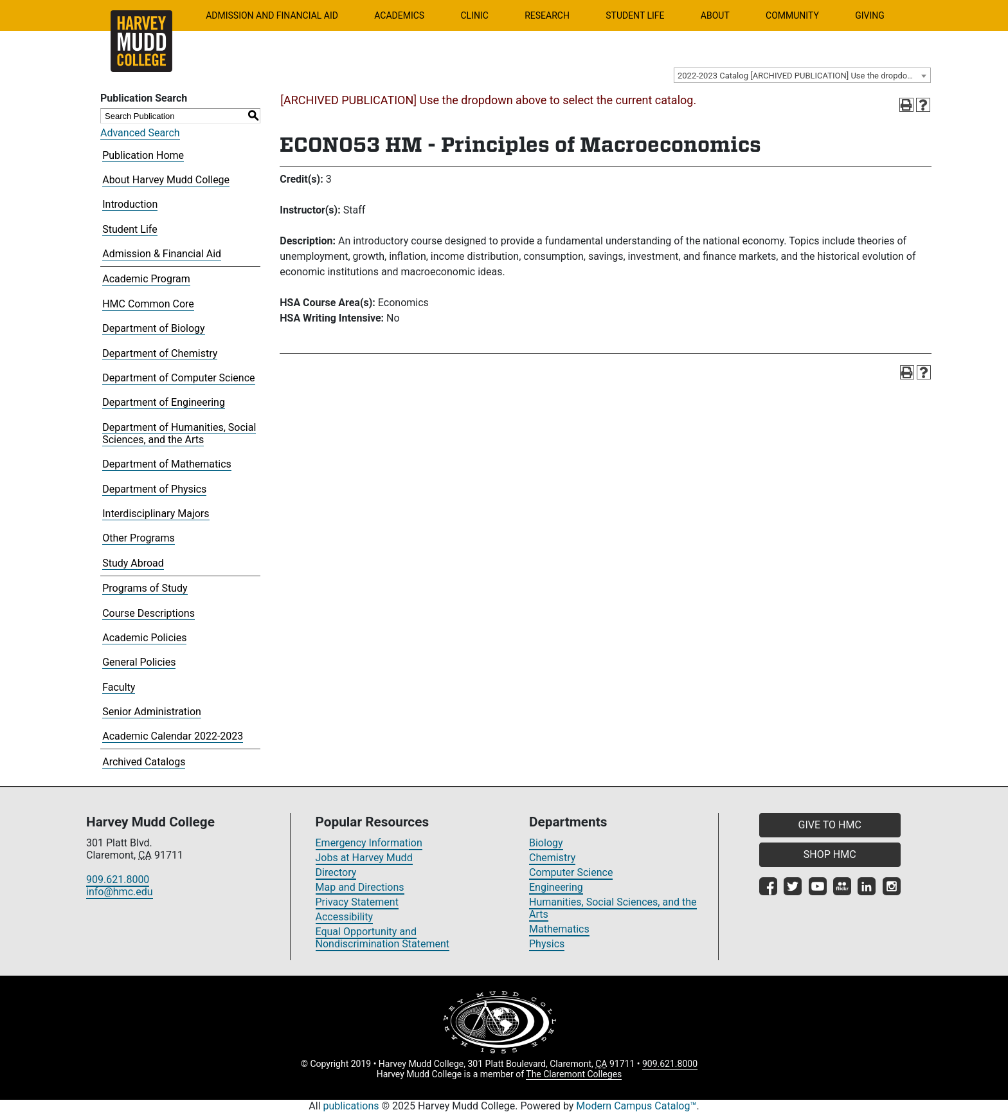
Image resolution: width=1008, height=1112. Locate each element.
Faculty (118, 687)
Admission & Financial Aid (161, 254)
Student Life (635, 15)
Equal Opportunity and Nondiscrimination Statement (383, 937)
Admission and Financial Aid (272, 15)
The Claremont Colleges (574, 1074)
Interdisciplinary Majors (155, 513)
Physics (546, 944)
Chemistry (552, 858)
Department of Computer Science (178, 378)
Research (547, 15)
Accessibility (345, 917)
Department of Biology (153, 328)
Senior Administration (151, 712)
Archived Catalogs (143, 762)
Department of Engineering (163, 402)
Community (792, 15)
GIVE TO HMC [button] (829, 825)
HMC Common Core (148, 304)
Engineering (556, 887)
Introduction (130, 204)
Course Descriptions (148, 613)
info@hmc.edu (119, 892)
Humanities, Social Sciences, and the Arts (613, 908)
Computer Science (571, 872)
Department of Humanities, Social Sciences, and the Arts (179, 433)
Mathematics (559, 929)
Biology (546, 843)
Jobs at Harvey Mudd (364, 858)
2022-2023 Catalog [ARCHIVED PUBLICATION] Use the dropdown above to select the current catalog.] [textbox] (804, 75)
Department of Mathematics (166, 464)
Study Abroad (133, 563)
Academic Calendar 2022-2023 (172, 736)
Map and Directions (360, 887)
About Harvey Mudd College (166, 180)
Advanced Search (140, 133)
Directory (336, 872)
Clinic (474, 15)
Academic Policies (144, 638)
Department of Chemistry (159, 353)
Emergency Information (369, 843)
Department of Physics (154, 489)
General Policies (139, 662)
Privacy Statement (357, 902)
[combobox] (802, 75)
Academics (399, 15)
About (715, 15)
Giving (870, 15)
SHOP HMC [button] (830, 854)
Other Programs (138, 538)
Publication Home (143, 155)
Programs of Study (144, 588)
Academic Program (146, 279)
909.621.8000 (117, 879)
